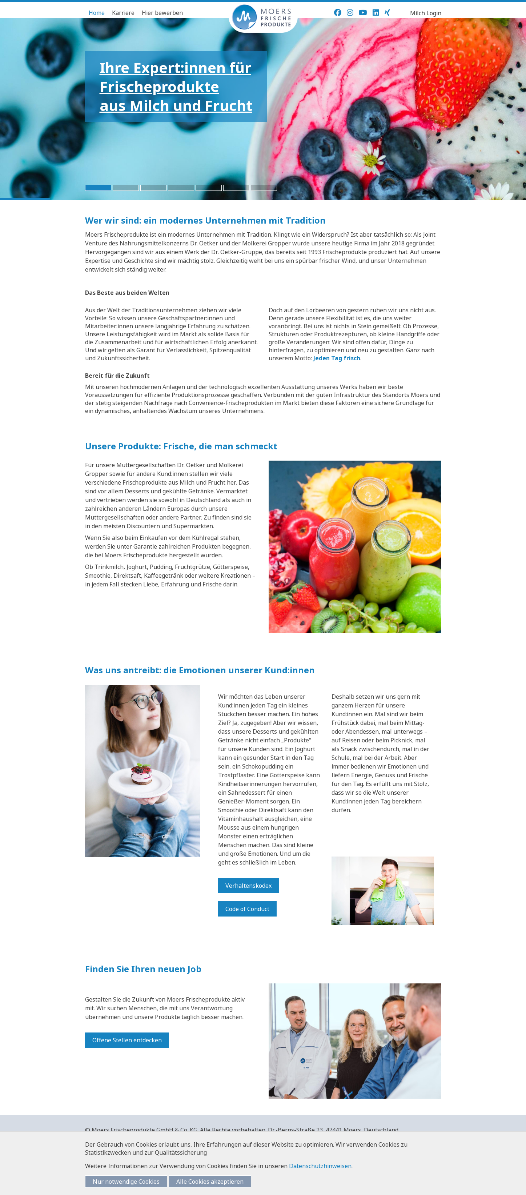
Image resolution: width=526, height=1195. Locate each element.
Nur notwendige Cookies (126, 1182)
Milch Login (425, 13)
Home (97, 13)
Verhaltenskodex (248, 886)
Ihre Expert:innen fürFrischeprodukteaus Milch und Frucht (176, 86)
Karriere (123, 13)
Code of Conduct (247, 909)
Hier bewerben (162, 13)
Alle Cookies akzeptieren (210, 1182)
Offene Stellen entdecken (127, 1040)
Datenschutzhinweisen (320, 1166)
